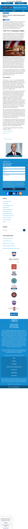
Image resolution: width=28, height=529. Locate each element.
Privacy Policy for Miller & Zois (14, 368)
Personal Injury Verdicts (8, 216)
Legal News (6, 207)
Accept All (5, 522)
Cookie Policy (14, 356)
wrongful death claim (11, 80)
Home (8, 139)
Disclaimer (14, 365)
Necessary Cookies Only (6, 526)
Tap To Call (7, 3)
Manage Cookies (21, 356)
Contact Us (14, 371)
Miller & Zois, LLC (18, 386)
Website (14, 362)
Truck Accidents (7, 220)
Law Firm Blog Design (13, 389)
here (11, 129)
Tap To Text (21, 3)
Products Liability (7, 218)
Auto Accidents (7, 201)
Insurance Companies (8, 205)
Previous (5, 139)
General (5, 203)
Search (24, 231)
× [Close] (10, 517)
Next (11, 139)
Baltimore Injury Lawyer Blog (9, 244)
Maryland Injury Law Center (14, 7)
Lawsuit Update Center (7, 241)
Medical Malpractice (8, 214)
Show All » (5, 222)
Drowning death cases (9, 131)
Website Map (14, 374)
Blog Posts (14, 377)
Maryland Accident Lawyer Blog (9, 246)
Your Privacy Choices (8, 356)
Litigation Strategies (8, 209)
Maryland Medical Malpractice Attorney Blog (12, 249)
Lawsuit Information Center (8, 239)
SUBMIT (14, 189)
